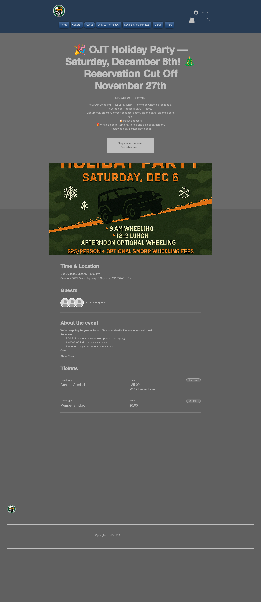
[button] (192, 19)
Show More (67, 356)
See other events (130, 147)
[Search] (208, 19)
